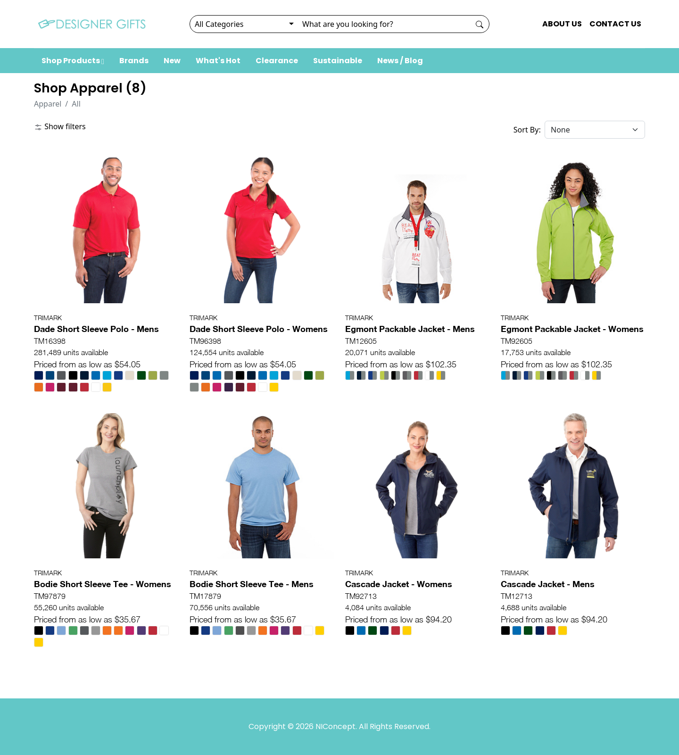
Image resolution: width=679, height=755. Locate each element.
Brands (134, 60)
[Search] (384, 24)
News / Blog (400, 60)
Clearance (277, 60)
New (172, 60)
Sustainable (337, 60)
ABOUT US (562, 23)
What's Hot (218, 60)
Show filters (60, 126)
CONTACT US (615, 23)
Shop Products (72, 60)
